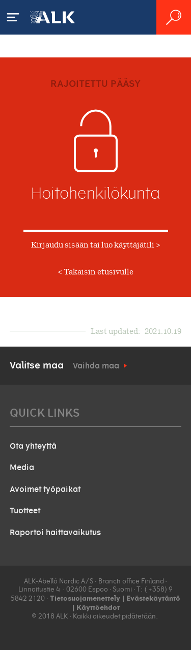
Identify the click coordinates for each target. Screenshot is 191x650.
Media (22, 467)
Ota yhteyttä (33, 446)
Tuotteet (25, 510)
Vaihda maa (96, 365)
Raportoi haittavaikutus (55, 532)
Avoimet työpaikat (45, 489)
